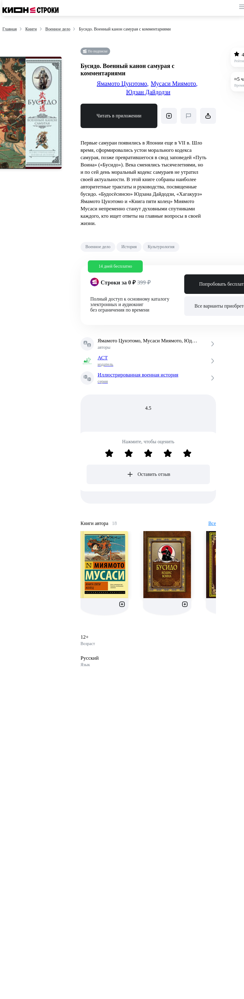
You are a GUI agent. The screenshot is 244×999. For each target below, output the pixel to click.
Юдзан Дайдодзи (148, 92)
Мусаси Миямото (174, 83)
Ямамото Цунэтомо (123, 83)
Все (212, 523)
